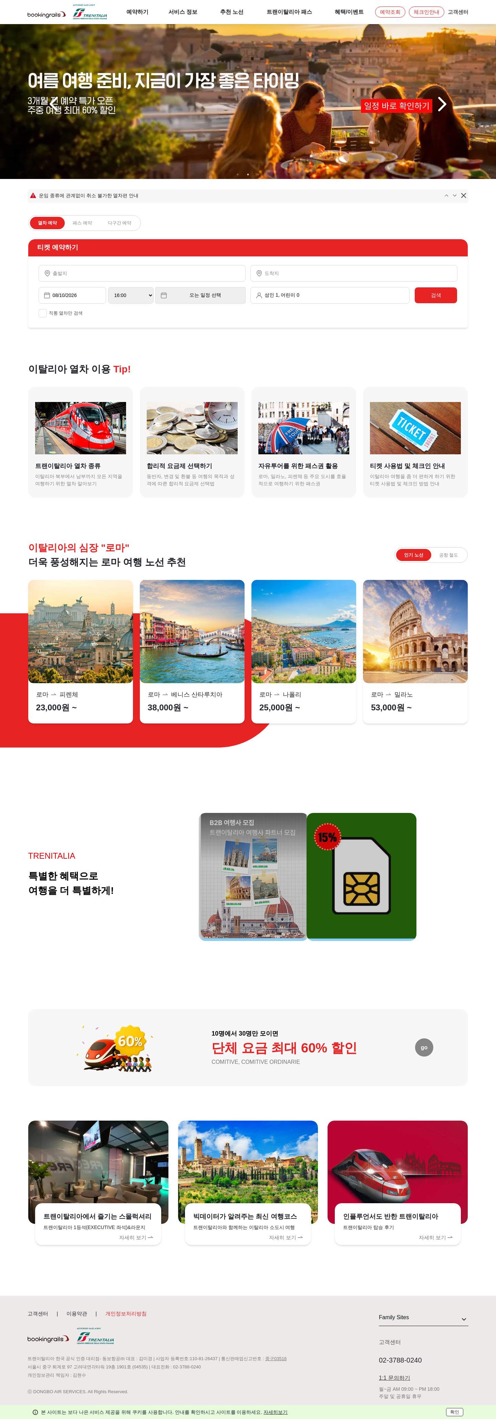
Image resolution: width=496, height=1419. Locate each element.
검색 (436, 295)
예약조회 (390, 12)
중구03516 (276, 1358)
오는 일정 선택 (205, 295)
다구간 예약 (120, 222)
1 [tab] (237, 174)
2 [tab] (248, 174)
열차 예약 (47, 222)
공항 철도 (448, 555)
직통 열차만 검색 (61, 313)
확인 (454, 1412)
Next (441, 104)
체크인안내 (427, 12)
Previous (55, 104)
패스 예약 (82, 222)
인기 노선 (413, 555)
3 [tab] (258, 174)
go (424, 1047)
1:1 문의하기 (394, 1378)
